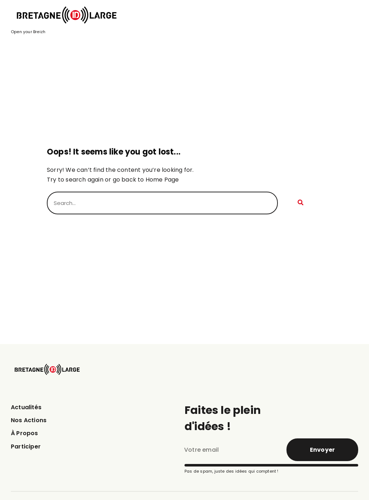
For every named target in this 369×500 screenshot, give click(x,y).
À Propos (24, 433)
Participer (26, 446)
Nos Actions (28, 420)
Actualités (26, 407)
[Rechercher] (300, 203)
